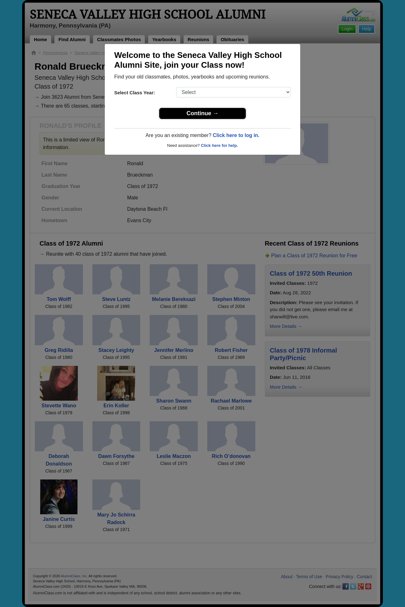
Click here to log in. (236, 135)
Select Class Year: (134, 92)
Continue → (203, 113)
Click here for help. (219, 145)
